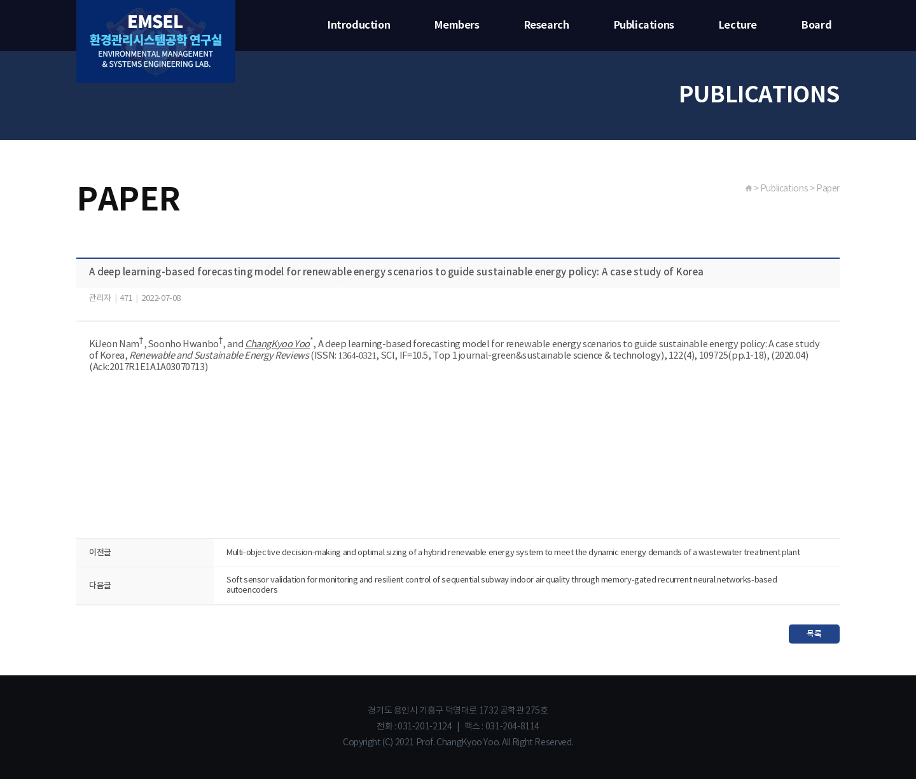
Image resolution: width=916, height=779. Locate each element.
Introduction (359, 25)
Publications (644, 25)
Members (456, 25)
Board (816, 25)
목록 (814, 634)
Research (546, 25)
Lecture (738, 25)
